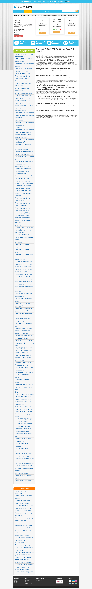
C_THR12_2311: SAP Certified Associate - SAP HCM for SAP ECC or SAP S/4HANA (23, 561)
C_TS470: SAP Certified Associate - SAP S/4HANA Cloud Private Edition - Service (23, 92)
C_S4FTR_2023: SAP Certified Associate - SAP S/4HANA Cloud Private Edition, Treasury (24, 464)
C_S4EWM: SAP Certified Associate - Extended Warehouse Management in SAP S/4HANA (23, 376)
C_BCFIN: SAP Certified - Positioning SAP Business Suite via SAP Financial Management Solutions (24, 300)
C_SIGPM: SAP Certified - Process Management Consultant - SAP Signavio (23, 165)
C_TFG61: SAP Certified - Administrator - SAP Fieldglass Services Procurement (24, 148)
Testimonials (40, 11)
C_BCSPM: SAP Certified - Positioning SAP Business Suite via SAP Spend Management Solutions (23, 281)
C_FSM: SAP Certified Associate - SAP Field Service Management (24, 228)
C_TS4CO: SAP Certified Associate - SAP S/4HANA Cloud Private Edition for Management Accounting (23, 88)
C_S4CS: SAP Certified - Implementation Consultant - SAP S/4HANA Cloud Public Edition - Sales (23, 193)
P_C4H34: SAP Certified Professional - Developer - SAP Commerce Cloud (23, 81)
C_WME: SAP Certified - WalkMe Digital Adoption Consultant (23, 84)
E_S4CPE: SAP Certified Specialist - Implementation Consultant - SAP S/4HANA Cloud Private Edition (24, 505)
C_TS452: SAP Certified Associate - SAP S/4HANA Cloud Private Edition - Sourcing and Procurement (23, 100)
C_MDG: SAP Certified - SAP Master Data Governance (23, 69)
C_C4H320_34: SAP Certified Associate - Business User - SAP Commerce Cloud (23, 472)
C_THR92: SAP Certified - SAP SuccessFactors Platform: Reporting (24, 119)
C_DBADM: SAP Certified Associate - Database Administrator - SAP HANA (22, 235)
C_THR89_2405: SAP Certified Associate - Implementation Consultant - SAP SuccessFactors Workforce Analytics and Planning (23, 449)
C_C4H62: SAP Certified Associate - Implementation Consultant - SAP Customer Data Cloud (24, 367)
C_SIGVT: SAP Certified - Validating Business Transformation (24, 162)
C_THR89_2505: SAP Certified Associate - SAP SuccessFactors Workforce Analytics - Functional (23, 406)
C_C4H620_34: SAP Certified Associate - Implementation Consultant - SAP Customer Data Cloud (24, 477)
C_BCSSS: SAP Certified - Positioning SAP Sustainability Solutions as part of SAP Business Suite (23, 276)
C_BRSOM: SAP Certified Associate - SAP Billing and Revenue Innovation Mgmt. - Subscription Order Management (23, 271)
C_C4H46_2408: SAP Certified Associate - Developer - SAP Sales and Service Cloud (23, 544)
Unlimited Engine (39, 580)
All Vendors (16, 581)
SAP (18, 15)
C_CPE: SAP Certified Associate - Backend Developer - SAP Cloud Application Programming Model (23, 352)
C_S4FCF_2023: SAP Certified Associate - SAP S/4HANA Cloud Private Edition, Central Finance (24, 460)
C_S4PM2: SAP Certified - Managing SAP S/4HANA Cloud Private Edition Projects (23, 186)
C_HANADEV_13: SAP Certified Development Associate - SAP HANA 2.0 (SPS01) (24, 534)
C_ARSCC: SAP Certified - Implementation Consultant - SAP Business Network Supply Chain (23, 325)
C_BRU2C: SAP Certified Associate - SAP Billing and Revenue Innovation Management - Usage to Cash (24, 266)
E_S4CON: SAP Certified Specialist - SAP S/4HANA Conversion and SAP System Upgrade (23, 510)
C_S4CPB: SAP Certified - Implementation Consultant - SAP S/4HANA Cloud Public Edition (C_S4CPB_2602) (23, 198)
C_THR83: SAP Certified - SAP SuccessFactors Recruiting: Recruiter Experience (24, 140)
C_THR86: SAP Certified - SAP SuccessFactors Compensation (24, 130)
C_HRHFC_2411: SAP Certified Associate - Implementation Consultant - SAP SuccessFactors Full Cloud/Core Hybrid (23, 425)
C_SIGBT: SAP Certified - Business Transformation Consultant (22, 172)
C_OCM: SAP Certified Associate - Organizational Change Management (22, 213)
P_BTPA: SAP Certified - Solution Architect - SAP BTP (24, 391)
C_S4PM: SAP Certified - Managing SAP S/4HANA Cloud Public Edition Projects (23, 189)
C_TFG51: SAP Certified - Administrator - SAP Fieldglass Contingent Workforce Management (24, 152)
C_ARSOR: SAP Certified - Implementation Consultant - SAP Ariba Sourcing (23, 348)
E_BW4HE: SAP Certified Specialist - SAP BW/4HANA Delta (23, 514)
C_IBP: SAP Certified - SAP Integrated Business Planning (22, 492)
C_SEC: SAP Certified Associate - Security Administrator (23, 175)
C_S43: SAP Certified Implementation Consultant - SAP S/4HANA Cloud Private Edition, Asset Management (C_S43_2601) (23, 525)
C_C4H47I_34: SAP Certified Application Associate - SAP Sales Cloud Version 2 (23, 558)
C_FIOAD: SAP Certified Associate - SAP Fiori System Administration (24, 231)
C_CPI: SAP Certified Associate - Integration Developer (24, 238)
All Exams (21, 11)
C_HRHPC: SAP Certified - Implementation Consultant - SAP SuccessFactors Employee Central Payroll (23, 220)
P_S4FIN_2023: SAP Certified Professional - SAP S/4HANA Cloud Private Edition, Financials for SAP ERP (24, 549)
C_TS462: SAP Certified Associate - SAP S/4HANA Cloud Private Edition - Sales (23, 96)
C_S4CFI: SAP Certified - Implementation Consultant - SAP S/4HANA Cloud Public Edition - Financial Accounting (23, 203)
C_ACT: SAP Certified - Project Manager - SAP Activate (24, 344)
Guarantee (34, 11)
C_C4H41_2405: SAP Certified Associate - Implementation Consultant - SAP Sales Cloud (24, 439)
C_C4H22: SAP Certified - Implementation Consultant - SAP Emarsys (23, 258)
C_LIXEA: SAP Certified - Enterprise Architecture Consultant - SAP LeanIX (22, 216)
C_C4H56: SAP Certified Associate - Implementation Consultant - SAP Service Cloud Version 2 (23, 251)
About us (27, 581)
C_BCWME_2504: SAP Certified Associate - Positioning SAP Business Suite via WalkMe (24, 410)
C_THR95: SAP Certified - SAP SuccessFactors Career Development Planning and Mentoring (24, 371)
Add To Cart (42, 32)
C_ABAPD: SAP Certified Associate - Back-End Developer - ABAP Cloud (24, 55)
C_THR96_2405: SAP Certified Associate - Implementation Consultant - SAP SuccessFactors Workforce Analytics (23, 455)
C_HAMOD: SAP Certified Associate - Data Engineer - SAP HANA (23, 359)
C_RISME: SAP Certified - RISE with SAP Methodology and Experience (23, 397)
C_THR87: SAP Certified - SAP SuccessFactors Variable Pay (24, 126)
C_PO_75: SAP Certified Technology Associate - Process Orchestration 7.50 (24, 541)
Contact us (27, 580)
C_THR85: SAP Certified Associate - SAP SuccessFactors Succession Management (23, 133)
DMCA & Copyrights (29, 583)
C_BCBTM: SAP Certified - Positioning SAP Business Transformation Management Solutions (23, 310)
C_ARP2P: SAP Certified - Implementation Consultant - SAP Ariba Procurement (23, 329)
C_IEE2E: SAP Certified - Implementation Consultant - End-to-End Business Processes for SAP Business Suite (24, 60)
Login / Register (47, 11)
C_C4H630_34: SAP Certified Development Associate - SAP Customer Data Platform (24, 572)
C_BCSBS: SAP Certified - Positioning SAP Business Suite (23, 290)
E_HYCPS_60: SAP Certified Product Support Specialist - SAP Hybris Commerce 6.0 (24, 565)
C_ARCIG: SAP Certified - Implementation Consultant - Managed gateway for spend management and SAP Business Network (23, 337)
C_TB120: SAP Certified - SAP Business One (24, 154)
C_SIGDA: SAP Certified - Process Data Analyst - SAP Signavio (23, 169)
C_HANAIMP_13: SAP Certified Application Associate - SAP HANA (24, 538)
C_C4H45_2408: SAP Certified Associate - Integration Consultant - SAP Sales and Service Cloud (24, 435)
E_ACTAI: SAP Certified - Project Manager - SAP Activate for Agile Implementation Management (24, 497)
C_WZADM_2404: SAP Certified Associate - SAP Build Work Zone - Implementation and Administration (24, 468)
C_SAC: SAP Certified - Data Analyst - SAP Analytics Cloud (23, 179)
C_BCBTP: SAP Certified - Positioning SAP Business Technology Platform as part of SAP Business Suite (24, 305)
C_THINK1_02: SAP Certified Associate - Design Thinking (23, 481)
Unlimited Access (28, 11)
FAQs (26, 582)
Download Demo (18, 36)
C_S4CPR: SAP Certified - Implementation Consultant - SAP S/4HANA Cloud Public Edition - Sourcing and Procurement (23, 76)
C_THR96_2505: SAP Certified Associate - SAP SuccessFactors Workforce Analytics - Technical (23, 401)
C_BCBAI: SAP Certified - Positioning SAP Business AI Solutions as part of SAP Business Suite (24, 315)
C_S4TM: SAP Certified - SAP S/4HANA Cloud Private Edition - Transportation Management (24, 182)
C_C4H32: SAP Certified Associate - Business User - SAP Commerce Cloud (24, 255)
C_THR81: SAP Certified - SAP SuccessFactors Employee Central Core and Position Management (24, 65)
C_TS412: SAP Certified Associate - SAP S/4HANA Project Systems (23, 109)
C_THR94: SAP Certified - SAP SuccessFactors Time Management (24, 116)
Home (16, 11)
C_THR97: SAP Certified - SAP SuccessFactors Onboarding (24, 113)
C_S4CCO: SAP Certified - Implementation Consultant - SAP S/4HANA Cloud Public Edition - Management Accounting (23, 209)
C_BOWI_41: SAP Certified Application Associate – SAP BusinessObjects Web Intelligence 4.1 (23, 530)
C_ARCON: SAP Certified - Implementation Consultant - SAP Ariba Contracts (23, 332)
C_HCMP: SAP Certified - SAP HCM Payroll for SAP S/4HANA (24, 224)
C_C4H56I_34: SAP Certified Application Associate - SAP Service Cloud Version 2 (23, 568)
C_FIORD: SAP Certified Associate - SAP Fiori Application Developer (24, 363)
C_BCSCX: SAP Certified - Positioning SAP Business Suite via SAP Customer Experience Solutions (24, 286)
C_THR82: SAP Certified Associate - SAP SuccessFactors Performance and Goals (23, 356)
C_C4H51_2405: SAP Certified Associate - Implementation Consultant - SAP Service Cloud (23, 443)
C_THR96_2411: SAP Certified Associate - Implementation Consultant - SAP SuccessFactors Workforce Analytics (23, 430)
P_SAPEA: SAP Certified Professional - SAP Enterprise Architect (23, 501)
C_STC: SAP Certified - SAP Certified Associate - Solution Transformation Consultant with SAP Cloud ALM (24, 158)
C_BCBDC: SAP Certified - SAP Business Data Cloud (24, 385)
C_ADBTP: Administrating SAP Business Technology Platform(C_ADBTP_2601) (23, 72)
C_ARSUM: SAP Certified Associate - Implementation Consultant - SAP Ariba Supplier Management (23, 320)
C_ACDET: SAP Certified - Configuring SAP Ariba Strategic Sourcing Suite (23, 341)
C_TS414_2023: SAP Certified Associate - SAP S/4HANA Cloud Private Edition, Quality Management (24, 554)
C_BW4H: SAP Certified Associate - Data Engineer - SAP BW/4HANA (23, 262)
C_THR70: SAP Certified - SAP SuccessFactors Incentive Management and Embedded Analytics (24, 144)
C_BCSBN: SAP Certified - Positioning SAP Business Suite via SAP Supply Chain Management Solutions (23, 295)
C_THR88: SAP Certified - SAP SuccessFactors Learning (24, 123)
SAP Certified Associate (25, 15)
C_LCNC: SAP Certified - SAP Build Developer (24, 394)
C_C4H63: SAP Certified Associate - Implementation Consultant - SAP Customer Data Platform (24, 246)
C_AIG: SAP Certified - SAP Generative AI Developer (23, 388)
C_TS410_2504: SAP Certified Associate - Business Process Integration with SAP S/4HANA (23, 415)
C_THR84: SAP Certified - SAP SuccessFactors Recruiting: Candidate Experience (24, 136)
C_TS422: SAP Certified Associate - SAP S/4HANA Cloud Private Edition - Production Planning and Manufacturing (24, 105)
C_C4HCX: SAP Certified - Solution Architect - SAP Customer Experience (24, 241)
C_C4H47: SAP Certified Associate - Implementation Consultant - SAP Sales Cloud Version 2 (24, 381)
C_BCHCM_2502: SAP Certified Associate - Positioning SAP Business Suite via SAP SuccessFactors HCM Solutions (24, 420)
